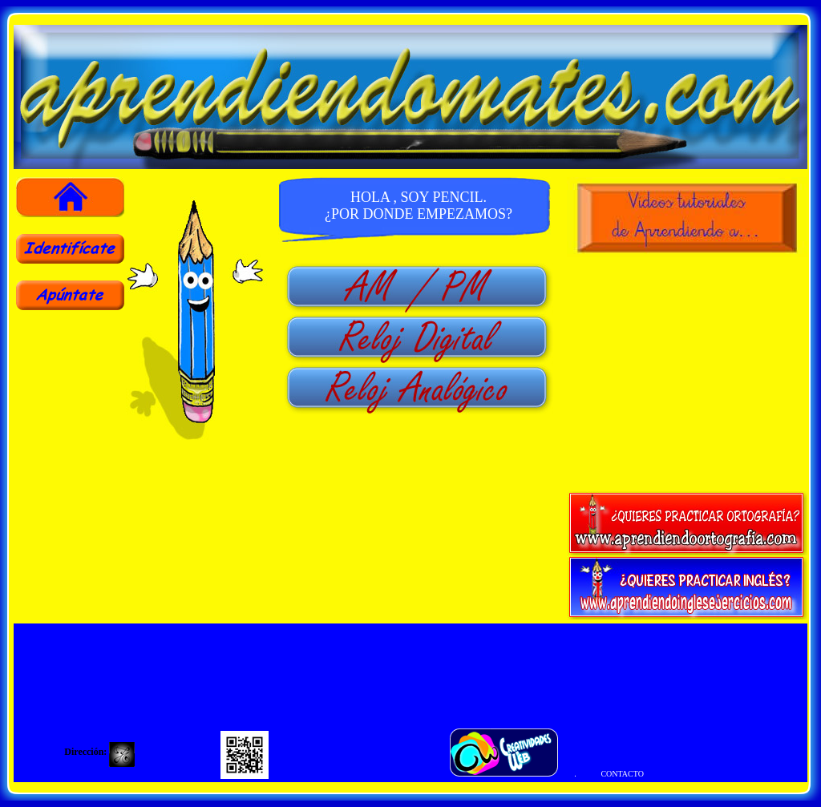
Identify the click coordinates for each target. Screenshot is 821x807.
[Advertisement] (70, 423)
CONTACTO (622, 773)
